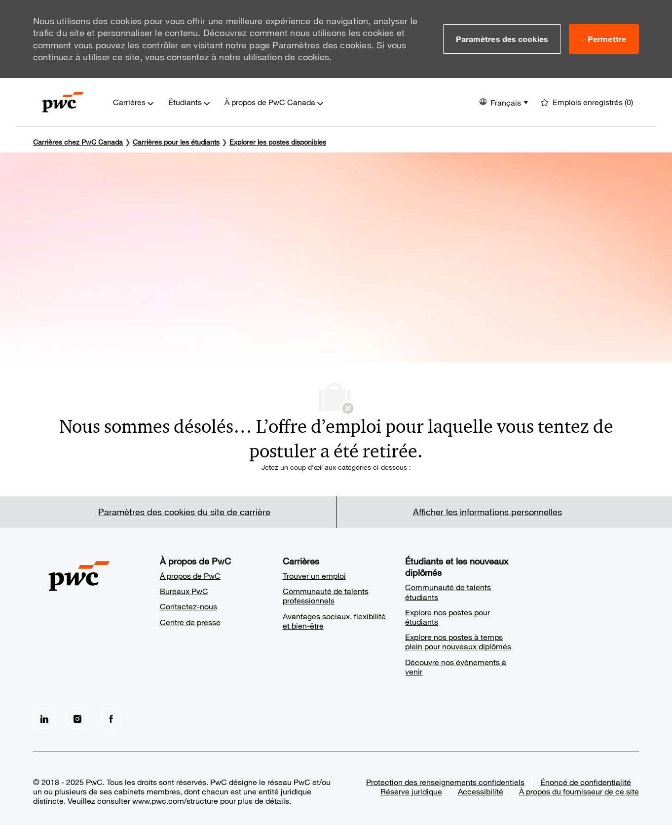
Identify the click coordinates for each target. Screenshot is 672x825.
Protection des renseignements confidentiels (445, 782)
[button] (502, 39)
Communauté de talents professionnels (326, 595)
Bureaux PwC (184, 591)
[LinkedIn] (44, 718)
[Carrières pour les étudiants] (176, 142)
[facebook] (111, 718)
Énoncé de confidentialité (585, 782)
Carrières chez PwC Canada (78, 142)
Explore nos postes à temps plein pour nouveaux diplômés (458, 641)
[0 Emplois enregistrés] (587, 102)
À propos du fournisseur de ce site (579, 791)
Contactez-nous (188, 606)
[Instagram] (77, 718)
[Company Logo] (63, 102)
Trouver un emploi (314, 575)
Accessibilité (480, 791)
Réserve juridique (411, 791)
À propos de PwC (190, 575)
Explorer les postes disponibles (277, 142)
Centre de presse (190, 622)
